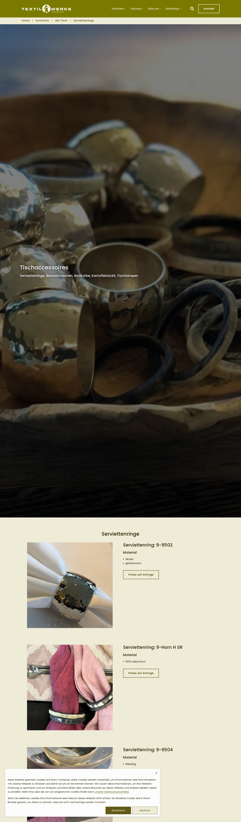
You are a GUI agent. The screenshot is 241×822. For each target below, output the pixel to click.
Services (133, 9)
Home (26, 22)
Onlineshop (171, 9)
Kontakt (208, 9)
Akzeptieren (118, 810)
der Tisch (61, 22)
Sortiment (115, 9)
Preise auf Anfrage (141, 576)
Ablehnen (144, 810)
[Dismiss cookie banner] (156, 773)
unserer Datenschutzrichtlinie (112, 791)
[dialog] (82, 793)
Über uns (152, 9)
